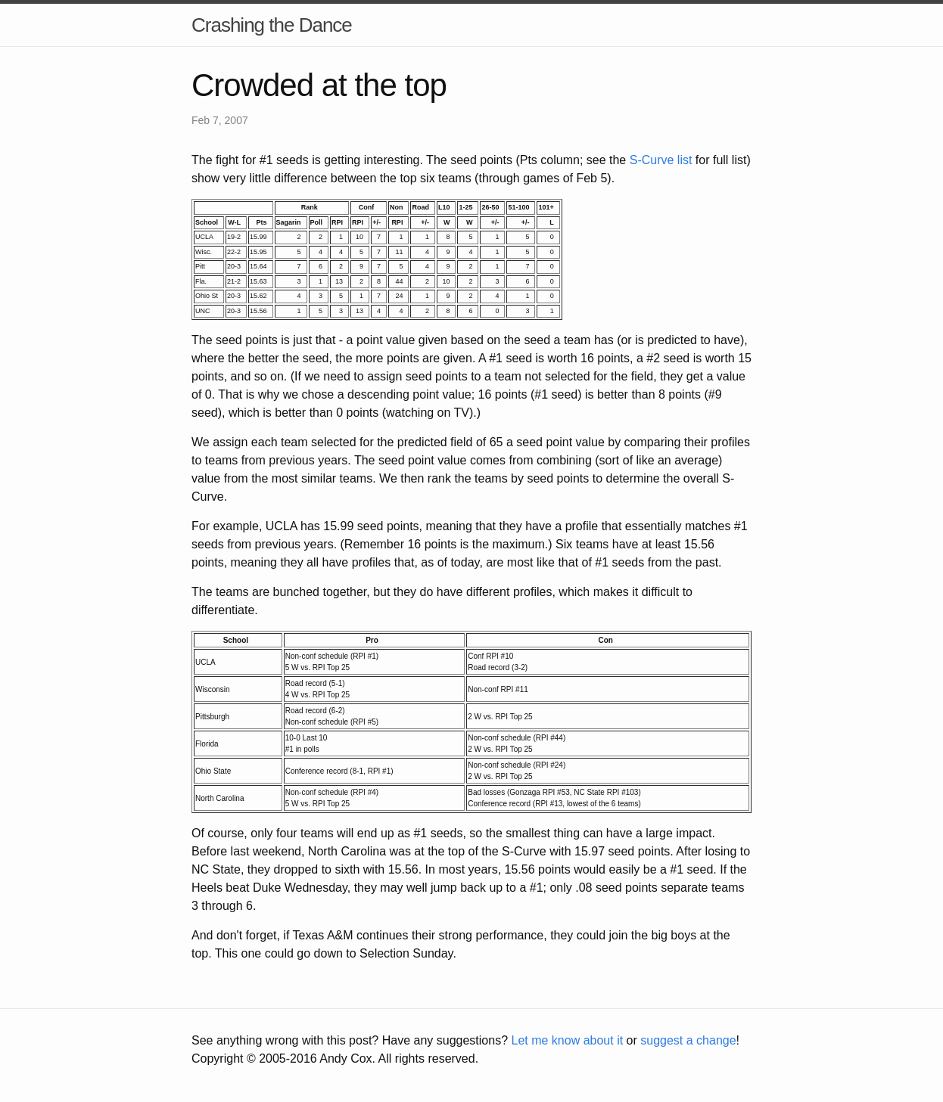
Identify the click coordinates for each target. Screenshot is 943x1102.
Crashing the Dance (271, 25)
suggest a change (688, 1040)
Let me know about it (567, 1040)
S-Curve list (661, 160)
